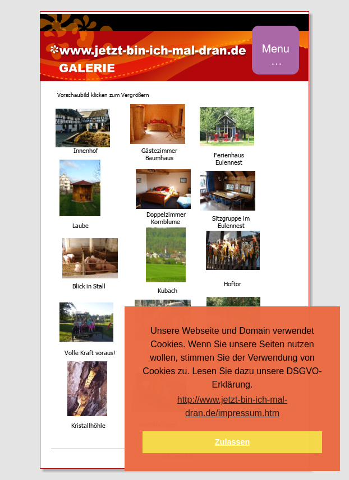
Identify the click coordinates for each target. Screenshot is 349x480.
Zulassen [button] (232, 441)
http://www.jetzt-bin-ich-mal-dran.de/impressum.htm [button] (232, 406)
